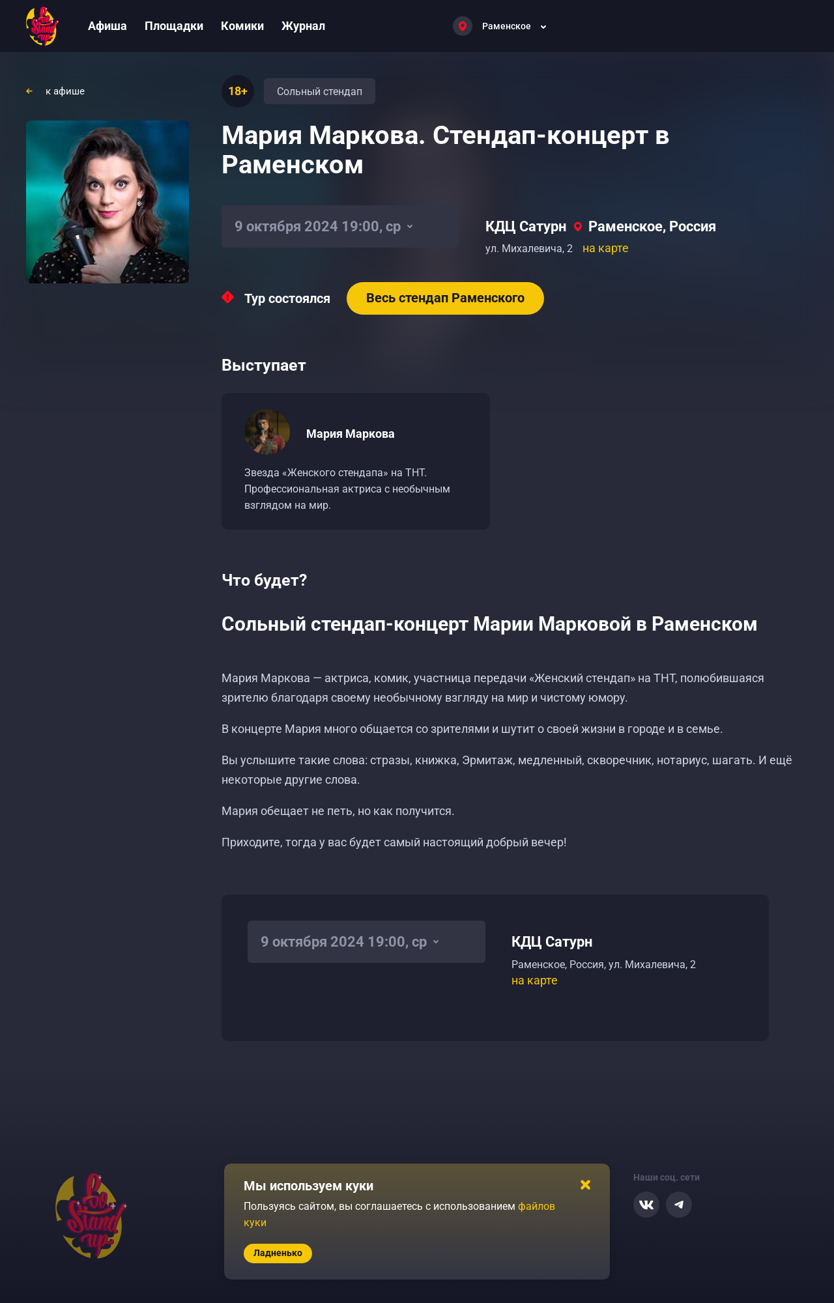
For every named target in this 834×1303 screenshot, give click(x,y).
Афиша (107, 26)
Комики (242, 26)
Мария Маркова (350, 433)
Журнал (303, 26)
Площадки (174, 26)
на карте (605, 248)
